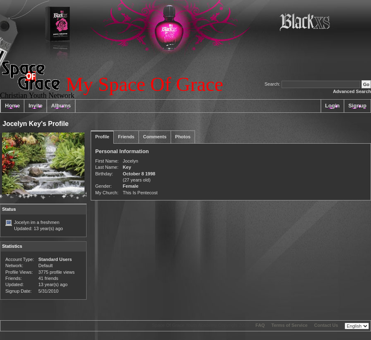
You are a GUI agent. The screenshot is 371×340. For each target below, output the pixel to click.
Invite (35, 105)
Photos (182, 136)
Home (12, 105)
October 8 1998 (139, 173)
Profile (102, 136)
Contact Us (326, 325)
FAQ (260, 325)
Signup (357, 105)
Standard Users (55, 259)
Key (127, 167)
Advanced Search (352, 91)
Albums (61, 105)
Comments (155, 136)
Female (131, 186)
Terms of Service (289, 325)
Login (332, 105)
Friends (126, 136)
